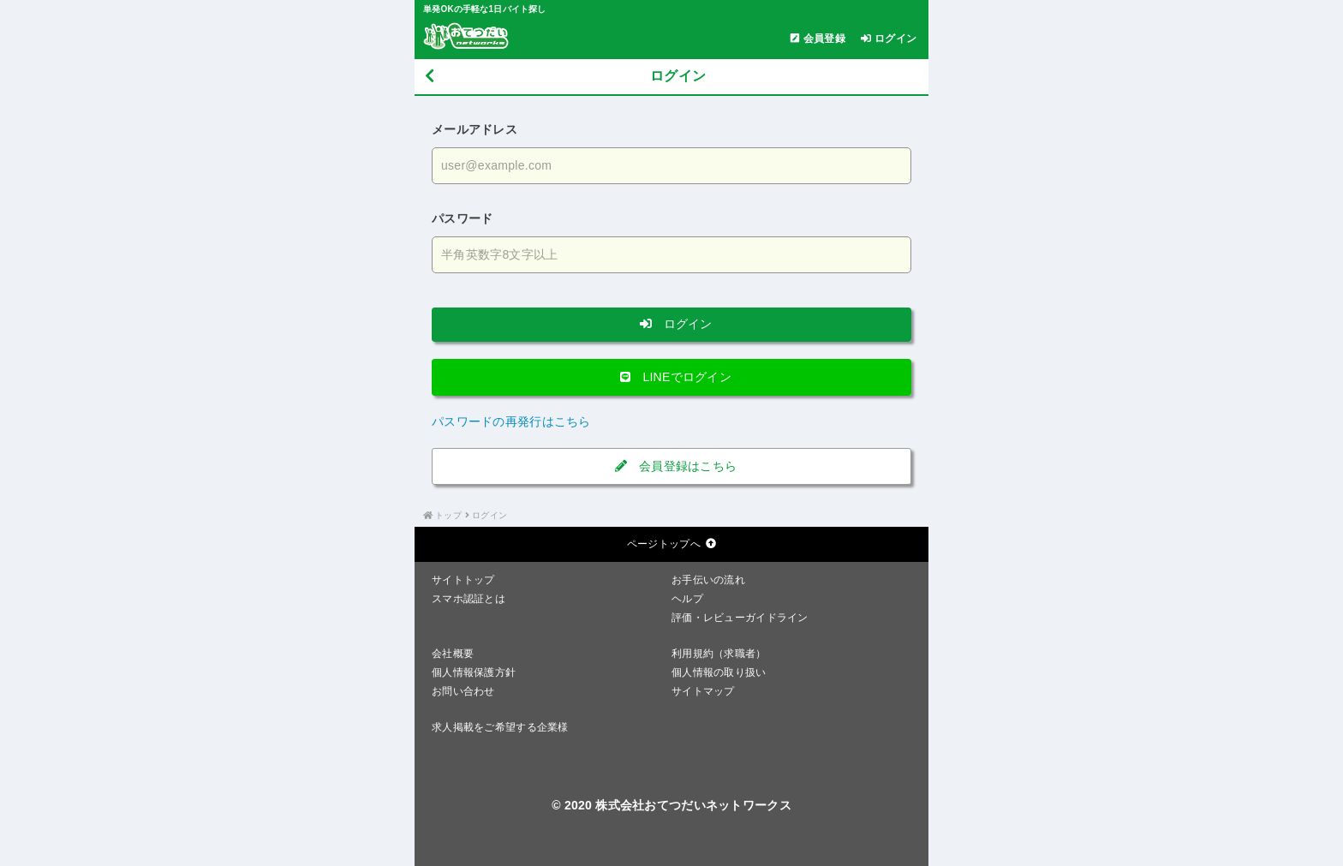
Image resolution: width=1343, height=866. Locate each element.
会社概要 (453, 654)
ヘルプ (687, 599)
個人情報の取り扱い (719, 672)
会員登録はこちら (671, 466)
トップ (448, 515)
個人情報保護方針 (474, 672)
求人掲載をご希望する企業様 (500, 727)
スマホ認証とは (468, 599)
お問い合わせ (463, 691)
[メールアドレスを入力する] (671, 165)
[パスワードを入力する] (671, 254)
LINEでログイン (671, 377)
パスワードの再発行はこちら (511, 421)
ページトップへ (671, 544)
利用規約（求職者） (719, 654)
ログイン (671, 324)
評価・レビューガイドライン (740, 618)
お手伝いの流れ (708, 580)
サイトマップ (703, 691)
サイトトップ (463, 580)
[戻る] (429, 76)
